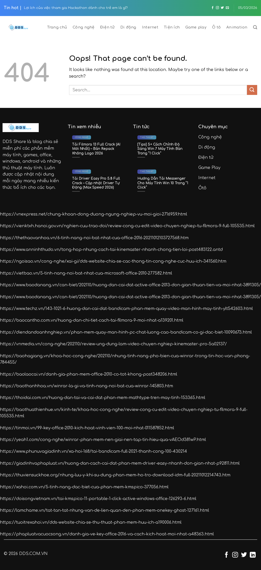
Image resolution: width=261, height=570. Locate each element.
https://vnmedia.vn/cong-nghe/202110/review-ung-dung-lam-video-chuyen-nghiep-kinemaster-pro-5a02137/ (113, 344)
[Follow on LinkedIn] (253, 555)
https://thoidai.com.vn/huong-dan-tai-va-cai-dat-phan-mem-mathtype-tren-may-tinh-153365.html (102, 397)
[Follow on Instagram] (217, 8)
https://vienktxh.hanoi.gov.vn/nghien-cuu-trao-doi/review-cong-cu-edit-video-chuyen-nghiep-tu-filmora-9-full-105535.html (127, 226)
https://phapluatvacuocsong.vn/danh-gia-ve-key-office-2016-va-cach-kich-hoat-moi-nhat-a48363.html (107, 534)
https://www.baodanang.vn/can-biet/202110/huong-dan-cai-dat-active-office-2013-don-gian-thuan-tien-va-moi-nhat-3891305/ (130, 285)
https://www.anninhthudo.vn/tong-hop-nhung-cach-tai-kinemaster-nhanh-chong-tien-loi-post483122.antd (111, 249)
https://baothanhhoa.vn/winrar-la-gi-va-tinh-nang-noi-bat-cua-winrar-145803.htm (86, 386)
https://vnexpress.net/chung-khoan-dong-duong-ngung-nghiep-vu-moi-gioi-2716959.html (93, 214)
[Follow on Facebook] (212, 8)
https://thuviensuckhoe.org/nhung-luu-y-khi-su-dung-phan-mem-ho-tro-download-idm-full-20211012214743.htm (115, 475)
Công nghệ (84, 27)
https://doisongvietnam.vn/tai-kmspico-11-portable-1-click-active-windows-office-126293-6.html (98, 498)
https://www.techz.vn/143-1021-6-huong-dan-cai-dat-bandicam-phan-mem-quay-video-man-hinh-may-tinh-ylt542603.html (126, 308)
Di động (128, 27)
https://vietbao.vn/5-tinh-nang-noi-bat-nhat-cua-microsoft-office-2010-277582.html (86, 273)
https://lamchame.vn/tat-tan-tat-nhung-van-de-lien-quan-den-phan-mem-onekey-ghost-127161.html (104, 510)
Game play (195, 27)
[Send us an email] (227, 8)
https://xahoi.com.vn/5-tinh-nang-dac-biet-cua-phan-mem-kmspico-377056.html (84, 487)
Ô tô (216, 27)
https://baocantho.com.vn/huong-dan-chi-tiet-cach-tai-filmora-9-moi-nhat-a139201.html (91, 320)
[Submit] (252, 90)
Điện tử (107, 27)
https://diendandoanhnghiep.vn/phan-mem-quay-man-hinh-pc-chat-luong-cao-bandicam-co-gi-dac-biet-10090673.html (126, 332)
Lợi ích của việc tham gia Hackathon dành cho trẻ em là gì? (76, 8)
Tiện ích (172, 27)
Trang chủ (57, 27)
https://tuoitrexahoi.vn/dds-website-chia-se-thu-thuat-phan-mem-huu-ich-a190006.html (90, 522)
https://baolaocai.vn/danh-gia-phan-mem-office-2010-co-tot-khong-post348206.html (88, 374)
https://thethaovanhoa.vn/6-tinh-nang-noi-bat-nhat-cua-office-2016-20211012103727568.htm (94, 238)
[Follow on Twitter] (222, 8)
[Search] (255, 27)
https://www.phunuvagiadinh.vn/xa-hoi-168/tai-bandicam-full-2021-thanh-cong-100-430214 (93, 451)
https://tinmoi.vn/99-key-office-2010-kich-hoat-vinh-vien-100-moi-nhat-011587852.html (87, 428)
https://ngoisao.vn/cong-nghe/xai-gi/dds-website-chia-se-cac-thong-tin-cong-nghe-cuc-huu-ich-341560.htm (113, 261)
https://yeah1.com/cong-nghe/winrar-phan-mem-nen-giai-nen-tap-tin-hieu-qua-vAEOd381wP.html (103, 439)
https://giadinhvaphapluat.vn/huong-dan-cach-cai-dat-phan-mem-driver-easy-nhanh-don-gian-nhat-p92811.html (120, 463)
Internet (150, 27)
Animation (236, 27)
